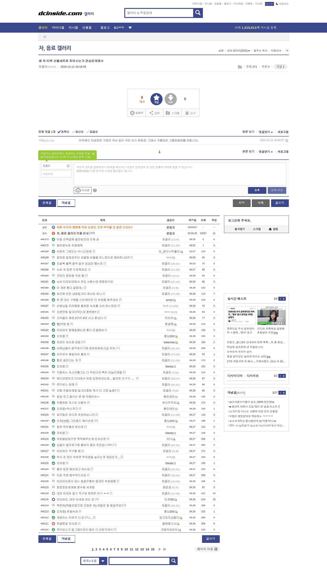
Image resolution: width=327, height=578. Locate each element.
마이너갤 (197, 3)
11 (131, 549)
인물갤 (217, 3)
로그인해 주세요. (239, 220)
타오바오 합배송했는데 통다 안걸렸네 (78, 330)
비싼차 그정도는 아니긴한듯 (72, 251)
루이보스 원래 (63, 384)
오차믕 (58, 336)
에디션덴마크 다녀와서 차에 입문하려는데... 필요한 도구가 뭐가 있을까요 (93, 378)
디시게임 (238, 3)
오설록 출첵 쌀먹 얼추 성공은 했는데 (77, 263)
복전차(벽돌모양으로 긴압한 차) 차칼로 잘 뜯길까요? (87, 505)
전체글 (47, 203)
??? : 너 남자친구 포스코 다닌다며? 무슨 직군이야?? (257, 425)
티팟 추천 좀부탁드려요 (69, 475)
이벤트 (249, 3)
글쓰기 (279, 203)
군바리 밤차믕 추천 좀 (68, 275)
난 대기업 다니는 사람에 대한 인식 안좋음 (253, 411)
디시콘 (258, 3)
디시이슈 (253, 376)
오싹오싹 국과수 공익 (239, 351)
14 (147, 549)
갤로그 (227, 3)
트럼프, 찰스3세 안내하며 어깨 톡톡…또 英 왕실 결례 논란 (256, 342)
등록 (257, 190)
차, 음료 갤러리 (55, 48)
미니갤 (208, 3)
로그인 (269, 4)
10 (126, 549)
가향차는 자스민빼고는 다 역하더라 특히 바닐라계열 (87, 372)
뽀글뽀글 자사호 (64, 523)
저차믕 (58, 433)
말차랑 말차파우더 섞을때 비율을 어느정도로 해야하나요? (90, 257)
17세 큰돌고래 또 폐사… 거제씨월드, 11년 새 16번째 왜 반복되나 (256, 361)
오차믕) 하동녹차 (65, 511)
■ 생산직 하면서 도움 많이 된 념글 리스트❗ (255, 406)
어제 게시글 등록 (255, 27)
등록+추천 (277, 190)
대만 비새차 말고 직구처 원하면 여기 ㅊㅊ (80, 493)
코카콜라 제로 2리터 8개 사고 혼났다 (77, 318)
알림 (273, 229)
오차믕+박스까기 (65, 408)
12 (137, 549)
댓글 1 (280, 66)
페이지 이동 (207, 549)
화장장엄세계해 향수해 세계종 (73, 487)
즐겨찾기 (240, 229)
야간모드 (282, 4)
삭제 (286, 140)
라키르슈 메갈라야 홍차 (69, 354)
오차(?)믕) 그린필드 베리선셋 (72, 420)
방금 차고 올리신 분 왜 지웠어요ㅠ (76, 396)
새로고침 (283, 132)
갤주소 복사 (260, 50)
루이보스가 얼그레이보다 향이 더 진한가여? (82, 529)
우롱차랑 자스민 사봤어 (69, 402)
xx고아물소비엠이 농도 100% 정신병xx (252, 401)
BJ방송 (119, 27)
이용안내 (276, 50)
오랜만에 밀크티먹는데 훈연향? (74, 312)
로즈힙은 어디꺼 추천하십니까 (73, 414)
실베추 (136, 113)
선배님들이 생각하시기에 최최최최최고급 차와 (83, 348)
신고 (190, 113)
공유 (155, 113)
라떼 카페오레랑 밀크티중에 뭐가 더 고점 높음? (84, 390)
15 (153, 549)
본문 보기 (248, 131)
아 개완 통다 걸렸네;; (67, 287)
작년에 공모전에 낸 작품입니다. (245, 347)
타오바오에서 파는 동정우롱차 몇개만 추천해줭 (84, 481)
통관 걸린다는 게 (65, 360)
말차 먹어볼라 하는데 (67, 427)
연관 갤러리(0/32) (238, 50)
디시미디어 (235, 376)
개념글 (66, 203)
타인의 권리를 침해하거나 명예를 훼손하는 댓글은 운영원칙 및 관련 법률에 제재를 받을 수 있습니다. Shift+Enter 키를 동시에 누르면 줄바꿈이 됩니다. (135, 169)
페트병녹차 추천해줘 (67, 245)
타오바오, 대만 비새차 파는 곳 (73, 499)
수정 (242, 203)
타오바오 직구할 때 (66, 451)
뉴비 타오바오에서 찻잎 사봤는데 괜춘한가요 (82, 281)
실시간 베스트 (236, 298)
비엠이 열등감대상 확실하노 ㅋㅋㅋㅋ (251, 416)
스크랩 (240, 67)
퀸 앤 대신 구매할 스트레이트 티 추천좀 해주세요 (85, 300)
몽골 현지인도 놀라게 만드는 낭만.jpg (248, 356)
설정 (221, 50)
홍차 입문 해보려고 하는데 (71, 469)
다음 (159, 549)
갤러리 (43, 27)
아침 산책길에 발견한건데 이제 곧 (75, 239)
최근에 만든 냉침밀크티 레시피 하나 (77, 293)
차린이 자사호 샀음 (66, 342)
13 (142, 549)
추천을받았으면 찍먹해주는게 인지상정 (79, 439)
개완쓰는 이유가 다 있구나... (72, 517)
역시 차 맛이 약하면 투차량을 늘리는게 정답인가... (86, 457)
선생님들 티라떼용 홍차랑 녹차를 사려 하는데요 (84, 306)
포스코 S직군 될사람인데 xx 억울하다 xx (252, 420)
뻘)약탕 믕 (61, 324)
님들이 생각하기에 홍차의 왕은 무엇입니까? (82, 445)
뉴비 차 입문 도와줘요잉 (69, 269)
